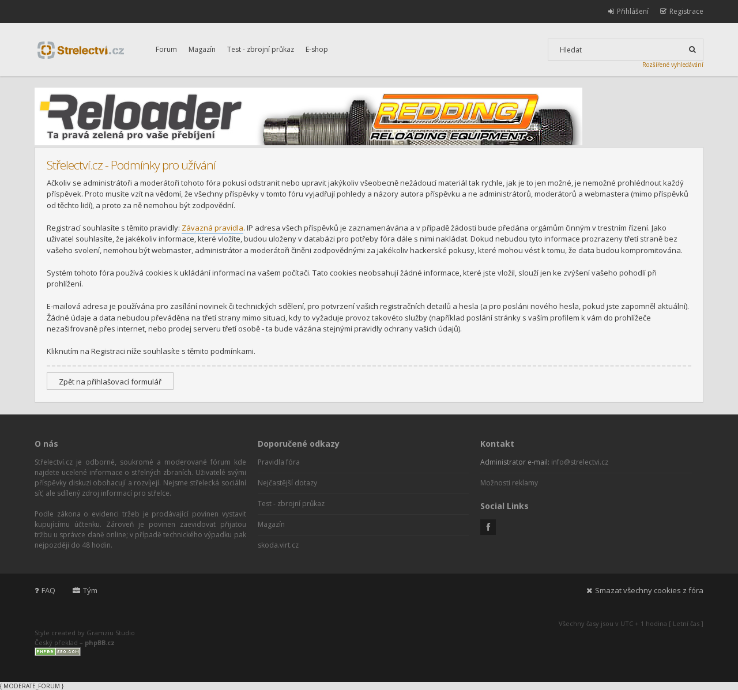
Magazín (202, 49)
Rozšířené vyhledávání (672, 65)
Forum (166, 49)
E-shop (317, 49)
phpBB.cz (100, 642)
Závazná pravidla (212, 228)
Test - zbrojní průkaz (260, 49)
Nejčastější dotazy (287, 483)
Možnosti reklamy (509, 483)
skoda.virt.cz (278, 545)
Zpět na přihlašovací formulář (110, 381)
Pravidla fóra (279, 462)
